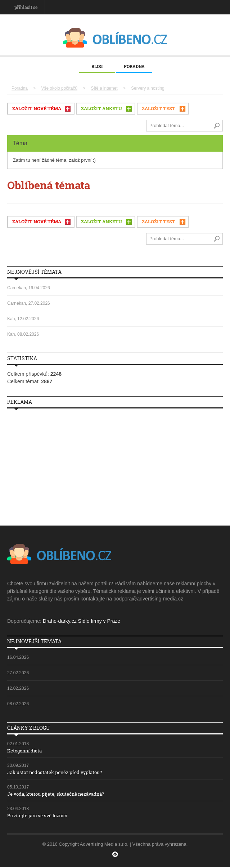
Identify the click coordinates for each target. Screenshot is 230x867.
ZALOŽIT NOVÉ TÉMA (36, 108)
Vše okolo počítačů (59, 88)
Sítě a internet (104, 88)
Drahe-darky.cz (60, 621)
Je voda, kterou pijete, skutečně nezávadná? (55, 794)
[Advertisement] (115, 464)
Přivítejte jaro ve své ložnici (37, 815)
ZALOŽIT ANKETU (101, 108)
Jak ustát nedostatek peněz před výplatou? (54, 772)
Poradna (134, 66)
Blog (97, 66)
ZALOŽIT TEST (158, 108)
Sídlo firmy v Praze (99, 621)
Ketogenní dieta (24, 750)
